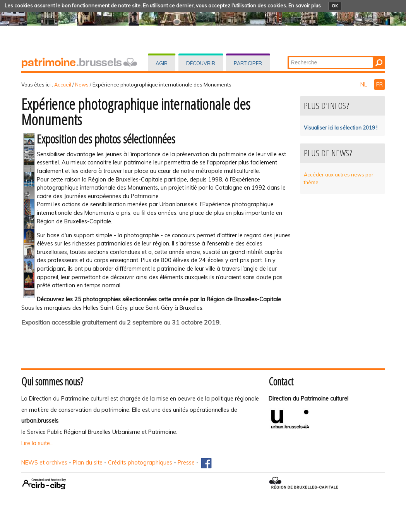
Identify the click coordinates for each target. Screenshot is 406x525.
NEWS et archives (44, 462)
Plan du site (88, 462)
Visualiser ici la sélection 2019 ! (340, 127)
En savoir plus (304, 5)
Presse (186, 462)
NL (364, 84)
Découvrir (200, 63)
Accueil (62, 84)
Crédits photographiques (140, 462)
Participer (248, 63)
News (82, 84)
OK (335, 6)
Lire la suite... (37, 443)
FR (379, 84)
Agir (162, 63)
